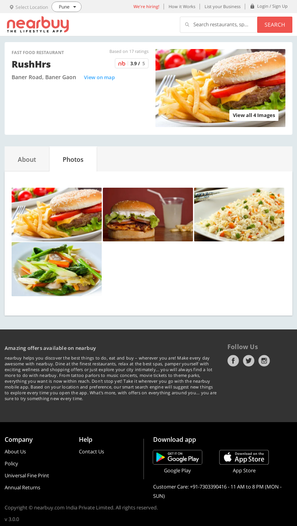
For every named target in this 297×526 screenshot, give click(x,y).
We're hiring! (146, 6)
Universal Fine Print (27, 475)
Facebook (233, 361)
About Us (15, 451)
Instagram (264, 361)
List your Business (223, 6)
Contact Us (91, 451)
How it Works (182, 6)
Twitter (248, 361)
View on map (99, 77)
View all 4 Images (254, 115)
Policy (11, 463)
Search (275, 24)
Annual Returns (22, 487)
